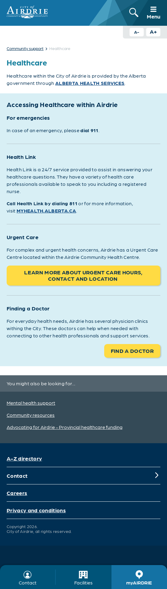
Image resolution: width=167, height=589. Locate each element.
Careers (17, 493)
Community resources (31, 415)
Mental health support (31, 403)
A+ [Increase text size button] (153, 31)
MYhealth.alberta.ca (46, 210)
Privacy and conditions (36, 510)
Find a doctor (132, 350)
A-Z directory (24, 458)
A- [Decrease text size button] (136, 31)
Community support (25, 48)
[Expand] (156, 475)
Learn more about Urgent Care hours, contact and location (83, 275)
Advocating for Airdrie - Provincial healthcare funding (65, 427)
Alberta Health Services (89, 83)
